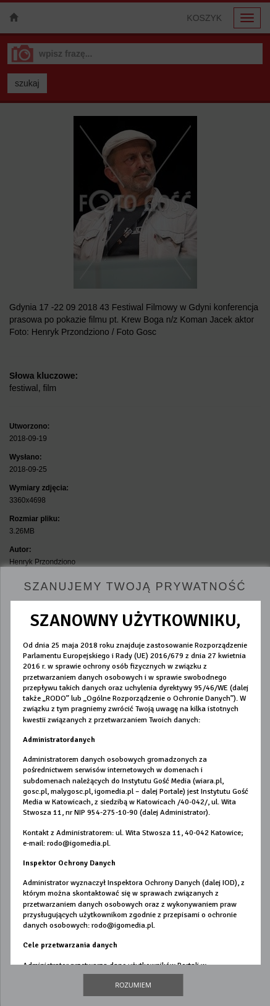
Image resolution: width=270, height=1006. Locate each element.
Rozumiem (133, 984)
